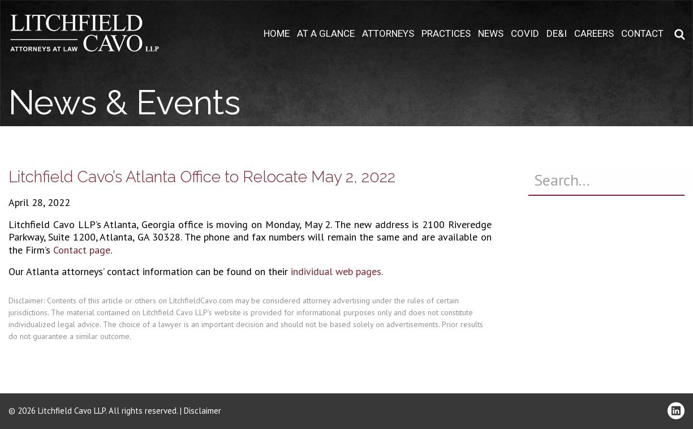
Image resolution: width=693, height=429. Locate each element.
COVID (525, 33)
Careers (594, 33)
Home (277, 33)
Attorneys (388, 33)
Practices (446, 33)
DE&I (556, 33)
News (490, 33)
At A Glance (326, 33)
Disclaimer (202, 410)
